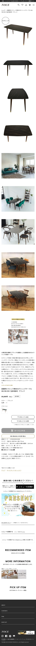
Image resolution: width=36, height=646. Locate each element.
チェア (3, 470)
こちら (23, 531)
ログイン (20, 491)
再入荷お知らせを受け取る (18, 436)
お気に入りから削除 (24, 421)
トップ (3, 10)
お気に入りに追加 (23, 417)
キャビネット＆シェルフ (14, 470)
